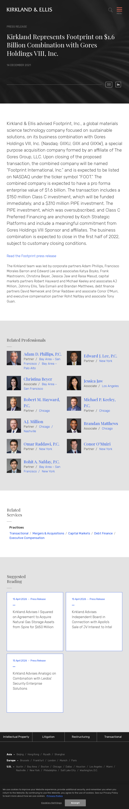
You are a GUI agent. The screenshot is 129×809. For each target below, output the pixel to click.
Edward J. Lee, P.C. (100, 355)
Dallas (69, 766)
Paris (74, 760)
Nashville (30, 431)
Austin (19, 766)
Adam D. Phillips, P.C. (42, 354)
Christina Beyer (38, 379)
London (52, 760)
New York (105, 361)
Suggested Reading (16, 579)
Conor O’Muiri (97, 444)
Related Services (14, 512)
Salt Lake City (68, 770)
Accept (75, 804)
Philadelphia (50, 770)
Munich (63, 760)
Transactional (18, 533)
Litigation (48, 736)
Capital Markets (79, 533)
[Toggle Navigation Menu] (119, 10)
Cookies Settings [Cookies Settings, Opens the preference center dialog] (51, 804)
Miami (109, 766)
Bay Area (32, 766)
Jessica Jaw (93, 380)
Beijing (20, 754)
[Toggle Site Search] (110, 10)
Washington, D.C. (89, 770)
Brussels (24, 760)
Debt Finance (103, 533)
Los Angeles (110, 386)
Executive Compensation (27, 538)
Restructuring (81, 736)
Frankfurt (38, 760)
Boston (45, 766)
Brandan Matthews (101, 423)
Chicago (44, 411)
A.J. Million (33, 421)
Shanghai (60, 754)
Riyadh (47, 754)
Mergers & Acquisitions (48, 533)
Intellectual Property (16, 736)
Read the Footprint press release (31, 256)
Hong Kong (33, 754)
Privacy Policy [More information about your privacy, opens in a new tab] (55, 797)
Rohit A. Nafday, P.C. (41, 461)
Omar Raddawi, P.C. (41, 444)
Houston (80, 766)
